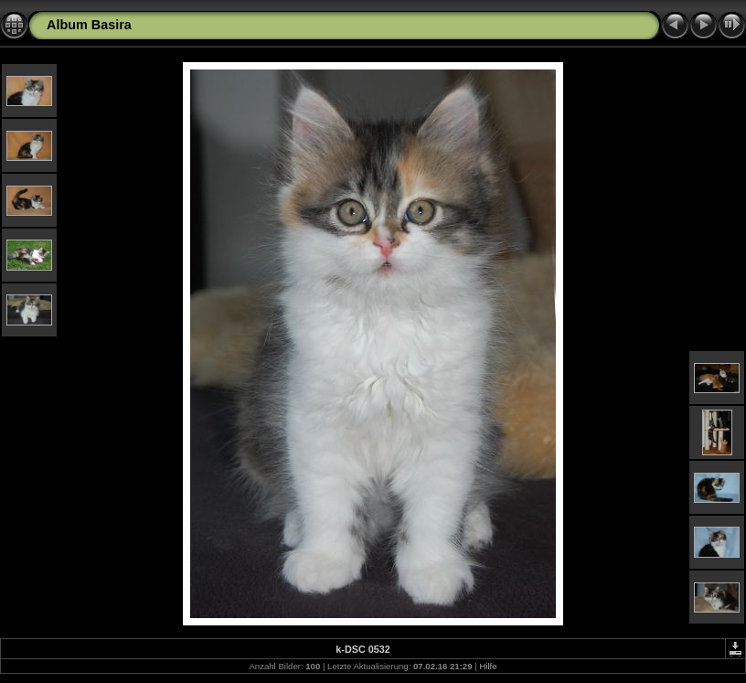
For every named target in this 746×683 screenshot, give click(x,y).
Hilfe (487, 666)
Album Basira (89, 24)
